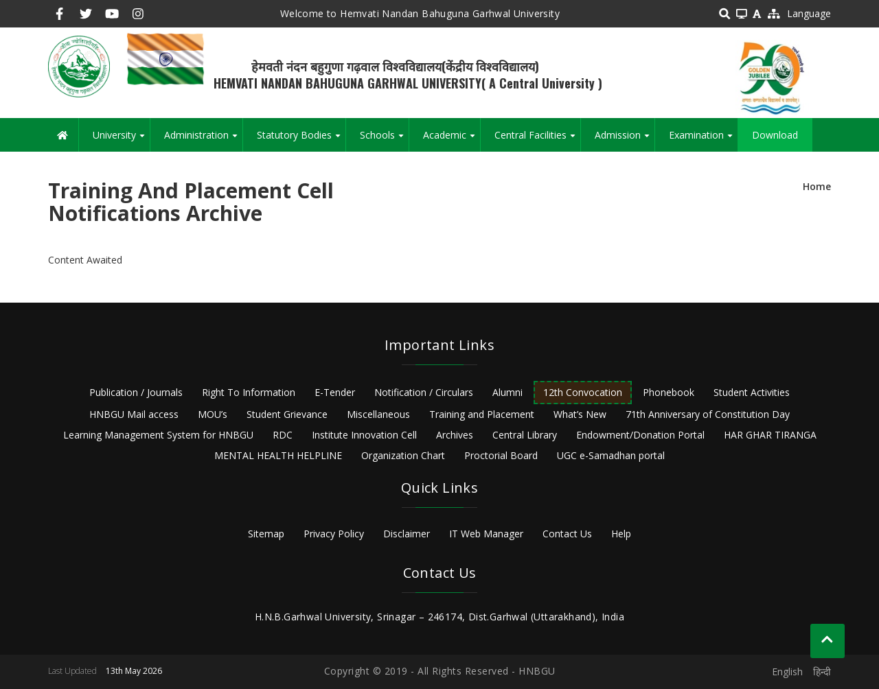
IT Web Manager (486, 533)
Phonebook (668, 392)
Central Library (524, 434)
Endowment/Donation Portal (640, 434)
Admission (624, 140)
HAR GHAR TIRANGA (770, 434)
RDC (283, 434)
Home (817, 186)
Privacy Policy (334, 533)
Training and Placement (481, 414)
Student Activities (752, 392)
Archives (454, 434)
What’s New (579, 414)
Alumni (507, 392)
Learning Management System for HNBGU (158, 434)
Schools (384, 140)
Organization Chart (403, 455)
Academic (451, 140)
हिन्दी (822, 671)
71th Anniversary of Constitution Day (708, 414)
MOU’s (212, 414)
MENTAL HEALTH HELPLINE (278, 455)
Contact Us (567, 533)
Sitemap (266, 533)
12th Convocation (582, 392)
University (121, 140)
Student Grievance (287, 414)
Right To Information (248, 392)
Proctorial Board (501, 455)
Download (775, 134)
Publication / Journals (136, 392)
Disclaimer (406, 533)
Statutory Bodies (301, 140)
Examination (703, 140)
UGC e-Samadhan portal (611, 455)
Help (621, 533)
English (787, 671)
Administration (203, 140)
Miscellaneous (378, 414)
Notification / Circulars (423, 392)
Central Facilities (537, 140)
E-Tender (335, 392)
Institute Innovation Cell (364, 434)
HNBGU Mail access (134, 414)
